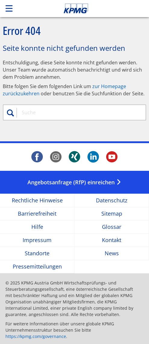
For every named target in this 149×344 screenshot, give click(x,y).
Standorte (37, 253)
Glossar (111, 226)
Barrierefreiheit (37, 213)
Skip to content (89, 8)
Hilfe (37, 226)
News (112, 253)
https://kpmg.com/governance (35, 336)
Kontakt (111, 240)
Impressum (37, 240)
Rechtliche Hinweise (37, 200)
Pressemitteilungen (37, 266)
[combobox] (77, 112)
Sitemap (111, 213)
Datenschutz (111, 200)
